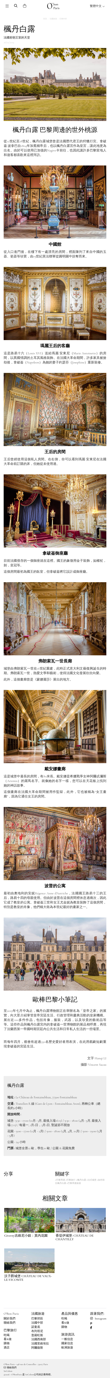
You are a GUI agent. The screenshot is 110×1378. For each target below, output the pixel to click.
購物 (7, 1343)
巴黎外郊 (63, 19)
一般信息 (67, 1339)
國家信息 (67, 1343)
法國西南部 (38, 1339)
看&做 (8, 1339)
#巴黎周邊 (60, 1180)
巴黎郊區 (37, 1318)
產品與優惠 (69, 1314)
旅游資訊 (67, 1334)
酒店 (7, 1347)
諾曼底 (35, 1327)
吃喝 (7, 1335)
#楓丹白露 (81, 1180)
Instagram (98, 1318)
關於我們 (9, 1318)
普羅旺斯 (37, 1335)
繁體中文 (97, 6)
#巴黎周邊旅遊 (74, 1183)
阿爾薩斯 (37, 1348)
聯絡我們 (9, 1323)
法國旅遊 (53, 19)
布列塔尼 (37, 1331)
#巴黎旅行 (70, 1180)
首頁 (45, 19)
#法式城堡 (91, 1180)
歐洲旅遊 (67, 1347)
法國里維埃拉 (40, 1343)
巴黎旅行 (10, 1330)
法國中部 (37, 1323)
